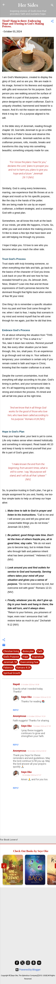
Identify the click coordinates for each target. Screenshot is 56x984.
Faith (40, 651)
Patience (8, 667)
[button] (52, 22)
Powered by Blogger (28, 969)
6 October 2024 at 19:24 (36, 716)
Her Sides (28, 5)
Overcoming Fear (29, 662)
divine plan (28, 651)
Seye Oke (26, 696)
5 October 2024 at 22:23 (42, 697)
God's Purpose (11, 656)
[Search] (52, 5)
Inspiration (37, 656)
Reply (15, 710)
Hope (25, 656)
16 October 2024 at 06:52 (36, 751)
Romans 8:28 (23, 667)
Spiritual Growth (11, 673)
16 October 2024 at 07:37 (31, 775)
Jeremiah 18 (10, 662)
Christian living (11, 651)
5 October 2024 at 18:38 (30, 684)
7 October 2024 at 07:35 (42, 726)
